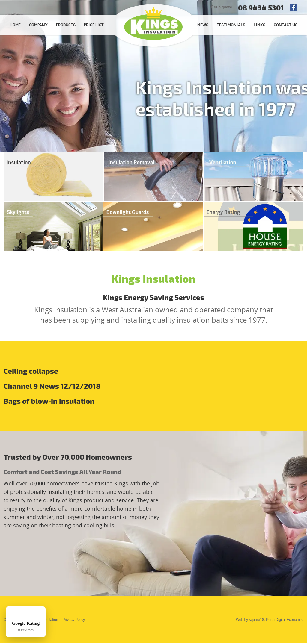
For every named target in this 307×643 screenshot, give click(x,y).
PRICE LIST (94, 25)
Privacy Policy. (74, 620)
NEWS (202, 25)
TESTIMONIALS (231, 25)
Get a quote (221, 7)
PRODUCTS (66, 25)
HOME (15, 25)
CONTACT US (285, 25)
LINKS (259, 25)
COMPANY (38, 25)
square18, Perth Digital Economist (276, 620)
